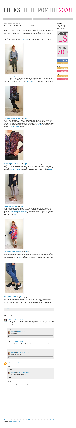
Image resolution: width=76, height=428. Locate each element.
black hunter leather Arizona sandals (19, 211)
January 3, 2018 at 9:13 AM (23, 352)
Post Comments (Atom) (15, 421)
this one (40, 124)
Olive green (20, 303)
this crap (51, 32)
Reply (9, 326)
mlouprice (10, 319)
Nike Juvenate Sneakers (10, 296)
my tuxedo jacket (24, 39)
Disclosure (28, 19)
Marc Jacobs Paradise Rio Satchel (12, 118)
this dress (20, 257)
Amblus (13, 331)
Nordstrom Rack (22, 165)
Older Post (51, 419)
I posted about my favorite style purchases (20, 29)
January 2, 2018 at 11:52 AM (19, 319)
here (21, 76)
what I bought (14, 310)
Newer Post (6, 419)
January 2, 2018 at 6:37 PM (15, 362)
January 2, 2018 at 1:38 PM (17, 341)
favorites (9, 310)
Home (22, 19)
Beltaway (29, 81)
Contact (53, 19)
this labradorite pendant (15, 169)
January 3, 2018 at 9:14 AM (23, 331)
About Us (36, 19)
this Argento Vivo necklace (35, 168)
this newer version (15, 126)
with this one (7, 259)
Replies (10, 329)
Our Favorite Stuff (44, 19)
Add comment (8, 381)
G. (8, 362)
